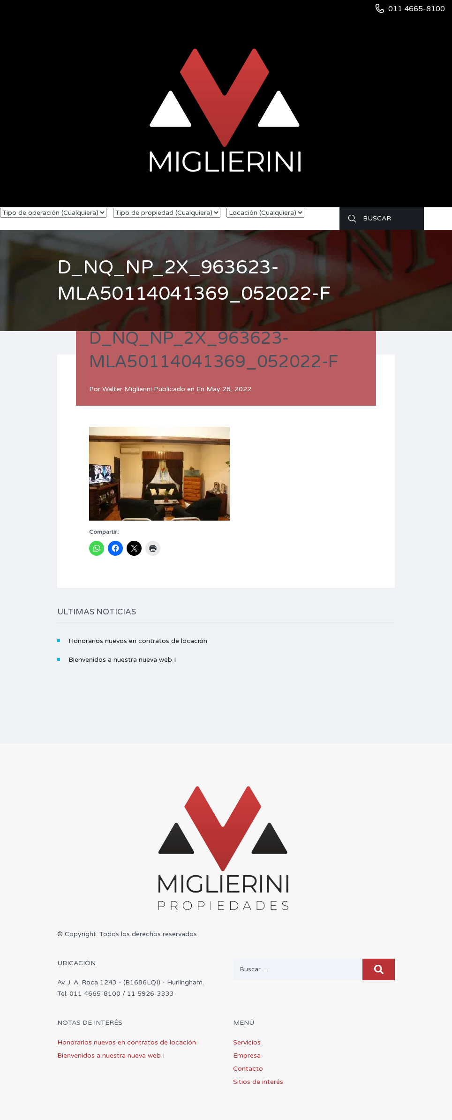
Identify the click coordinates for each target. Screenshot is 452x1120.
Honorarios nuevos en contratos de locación (137, 641)
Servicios (247, 1042)
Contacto (248, 1069)
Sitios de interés (258, 1082)
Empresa (247, 1055)
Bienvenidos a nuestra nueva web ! (122, 660)
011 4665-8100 (416, 9)
